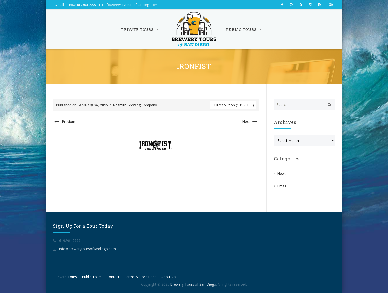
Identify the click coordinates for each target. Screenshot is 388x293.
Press (281, 186)
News (281, 173)
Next (250, 121)
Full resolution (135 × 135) (233, 105)
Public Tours (244, 29)
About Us (168, 276)
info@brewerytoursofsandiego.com (131, 4)
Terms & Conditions (140, 276)
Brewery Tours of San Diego (193, 284)
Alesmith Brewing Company (135, 105)
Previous (64, 121)
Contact (113, 276)
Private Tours (140, 29)
